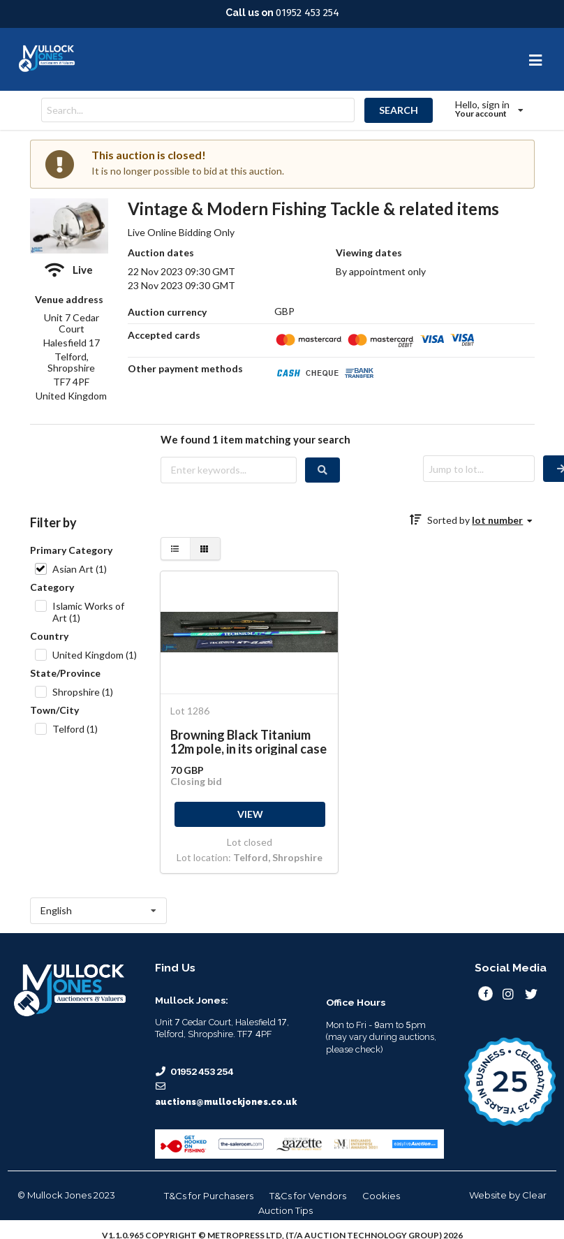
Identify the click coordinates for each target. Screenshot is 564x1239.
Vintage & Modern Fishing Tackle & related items (313, 208)
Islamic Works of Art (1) (88, 612)
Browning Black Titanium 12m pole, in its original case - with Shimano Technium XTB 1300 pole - (248, 741)
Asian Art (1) (79, 569)
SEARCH (398, 110)
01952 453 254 (307, 12)
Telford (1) (75, 729)
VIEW (250, 814)
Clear (534, 1195)
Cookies (381, 1195)
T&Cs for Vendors (307, 1195)
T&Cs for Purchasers (208, 1195)
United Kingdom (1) (94, 655)
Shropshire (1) (82, 692)
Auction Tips (285, 1210)
